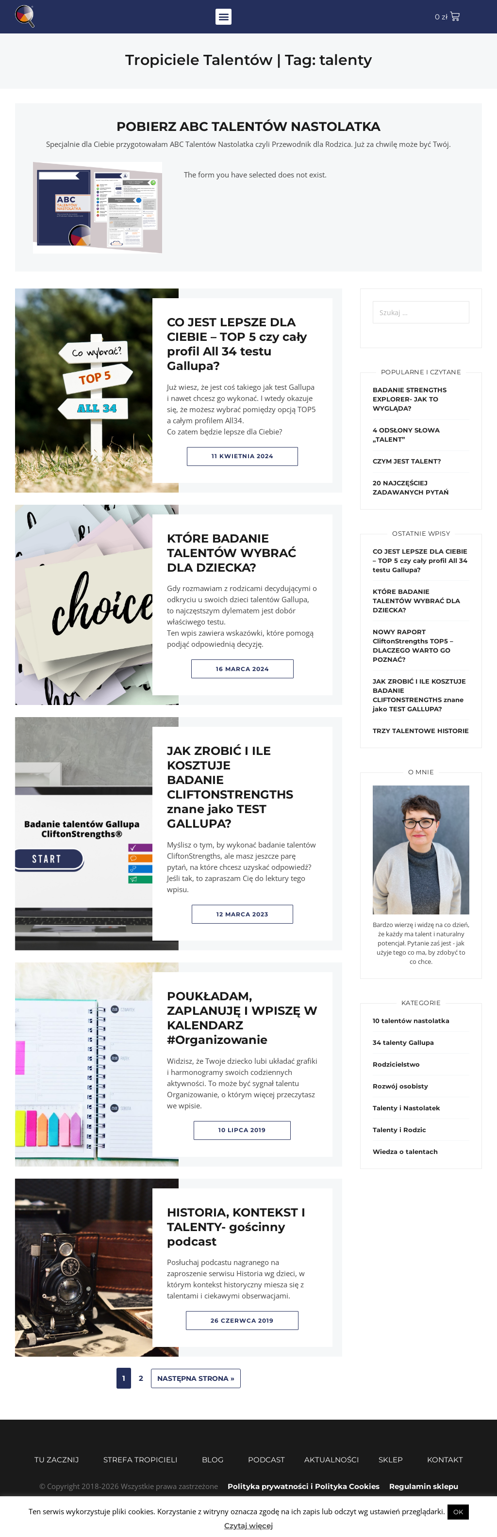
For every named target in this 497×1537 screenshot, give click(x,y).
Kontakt (445, 1459)
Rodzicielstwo (396, 1064)
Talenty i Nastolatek (406, 1108)
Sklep (393, 1460)
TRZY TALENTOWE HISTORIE (421, 731)
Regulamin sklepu (423, 1486)
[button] (223, 17)
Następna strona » (195, 1378)
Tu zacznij (59, 1460)
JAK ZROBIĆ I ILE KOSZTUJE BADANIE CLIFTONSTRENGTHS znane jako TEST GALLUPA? (230, 787)
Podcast (266, 1459)
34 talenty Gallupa (403, 1042)
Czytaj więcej (248, 1525)
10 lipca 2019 (242, 1130)
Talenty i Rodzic (399, 1130)
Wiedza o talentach (405, 1151)
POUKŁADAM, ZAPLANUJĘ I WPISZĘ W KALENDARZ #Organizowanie (242, 1018)
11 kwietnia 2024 (242, 456)
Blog (215, 1460)
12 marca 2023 (242, 914)
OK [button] (458, 1512)
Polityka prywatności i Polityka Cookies (304, 1486)
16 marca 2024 (242, 668)
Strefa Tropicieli (142, 1460)
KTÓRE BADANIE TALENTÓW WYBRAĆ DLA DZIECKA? (231, 553)
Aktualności (331, 1459)
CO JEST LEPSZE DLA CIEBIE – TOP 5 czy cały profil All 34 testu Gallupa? (237, 344)
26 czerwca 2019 (242, 1320)
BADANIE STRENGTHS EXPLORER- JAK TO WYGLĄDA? (410, 399)
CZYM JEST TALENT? (407, 461)
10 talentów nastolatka (411, 1021)
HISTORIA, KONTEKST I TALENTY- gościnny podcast (236, 1227)
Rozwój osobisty (400, 1086)
